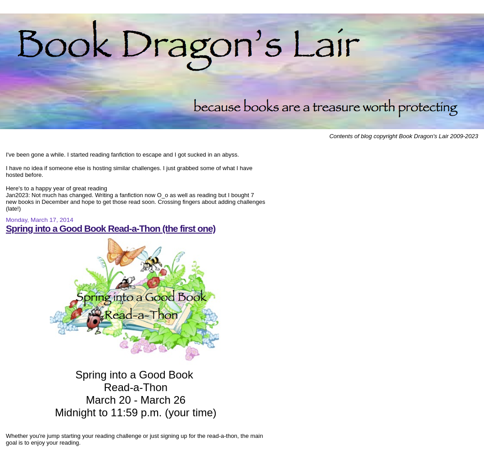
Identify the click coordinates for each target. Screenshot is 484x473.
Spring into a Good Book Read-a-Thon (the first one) (110, 228)
